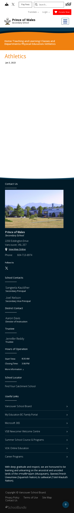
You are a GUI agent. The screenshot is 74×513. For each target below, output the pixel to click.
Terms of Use (31, 497)
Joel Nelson (13, 298)
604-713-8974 (24, 255)
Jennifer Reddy (15, 338)
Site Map (47, 497)
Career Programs (36, 456)
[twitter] (13, 4)
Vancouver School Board (36, 406)
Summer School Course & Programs (36, 439)
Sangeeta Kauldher (17, 287)
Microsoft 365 (36, 423)
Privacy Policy (12, 497)
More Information (13, 369)
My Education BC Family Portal (36, 414)
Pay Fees (25, 4)
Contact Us (11, 500)
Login (46, 12)
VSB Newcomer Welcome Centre (36, 431)
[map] (6, 4)
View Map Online (17, 249)
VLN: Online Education (36, 448)
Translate (33, 12)
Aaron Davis (13, 318)
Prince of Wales (23, 20)
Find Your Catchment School (20, 386)
